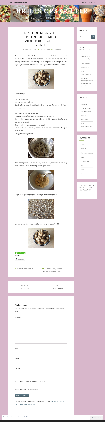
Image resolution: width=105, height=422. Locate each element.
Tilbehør (83, 174)
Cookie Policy (26, 416)
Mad (82, 165)
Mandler (45, 271)
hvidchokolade (50, 269)
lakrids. (59, 269)
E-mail (18, 358)
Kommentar (20, 317)
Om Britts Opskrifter (89, 2)
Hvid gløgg (84, 119)
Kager (83, 157)
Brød (82, 144)
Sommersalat (85, 63)
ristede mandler (55, 271)
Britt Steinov (45, 49)
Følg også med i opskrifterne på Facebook (86, 188)
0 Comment (56, 49)
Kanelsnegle (85, 67)
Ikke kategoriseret (87, 153)
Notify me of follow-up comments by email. (30, 381)
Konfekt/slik (28, 269)
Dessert (20, 269)
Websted (18, 368)
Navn (17, 348)
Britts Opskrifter (18, 2)
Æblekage (84, 104)
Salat (82, 170)
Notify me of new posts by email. (26, 389)
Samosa (83, 115)
